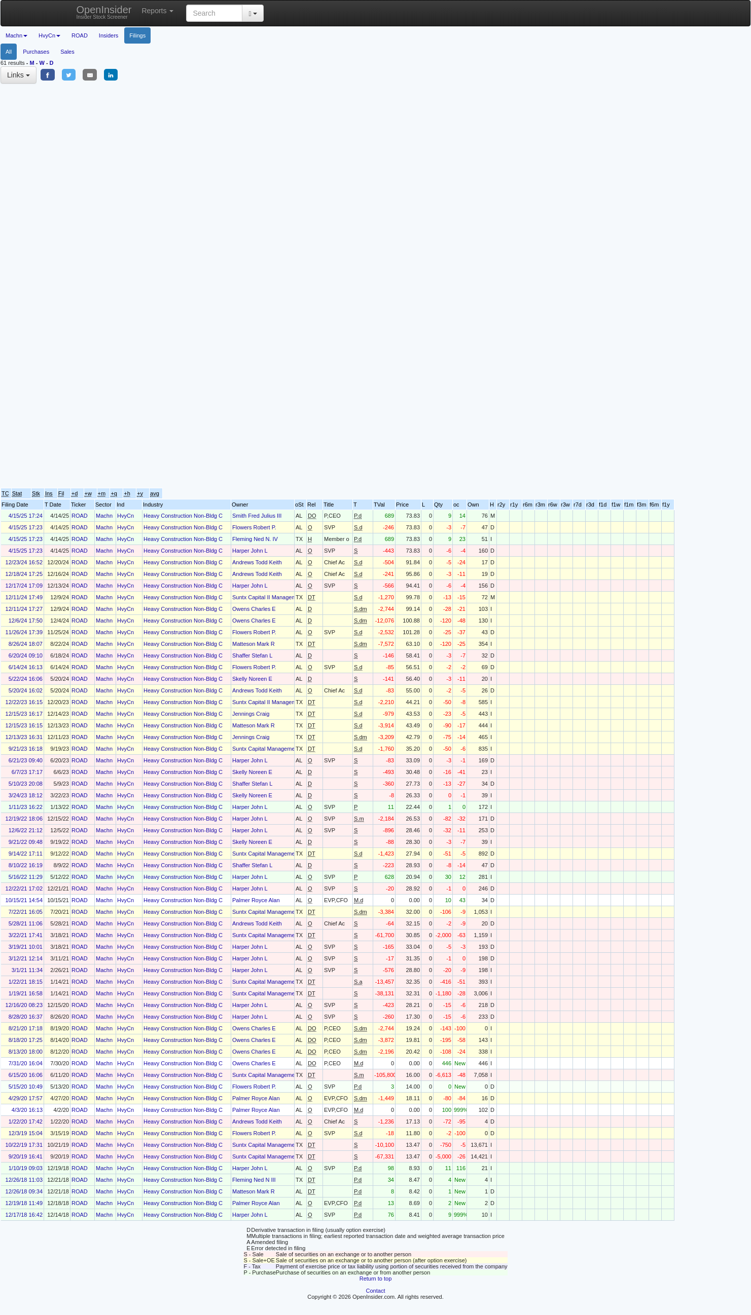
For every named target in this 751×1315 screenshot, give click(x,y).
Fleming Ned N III (254, 1180)
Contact (375, 1291)
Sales (67, 52)
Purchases (36, 52)
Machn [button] (16, 35)
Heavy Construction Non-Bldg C (183, 516)
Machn (104, 516)
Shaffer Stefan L (252, 655)
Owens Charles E (254, 609)
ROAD (79, 35)
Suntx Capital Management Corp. (273, 749)
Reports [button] (157, 11)
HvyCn (125, 516)
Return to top (376, 1278)
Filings (137, 35)
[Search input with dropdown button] (214, 13)
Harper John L (250, 551)
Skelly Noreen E (252, 679)
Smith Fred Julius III (256, 516)
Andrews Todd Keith (257, 562)
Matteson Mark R (253, 644)
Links (18, 75)
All (9, 52)
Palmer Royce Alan (256, 900)
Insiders (109, 35)
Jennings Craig (250, 714)
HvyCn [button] (49, 35)
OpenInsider (104, 12)
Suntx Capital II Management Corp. (275, 597)
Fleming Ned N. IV (255, 539)
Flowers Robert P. (254, 527)
